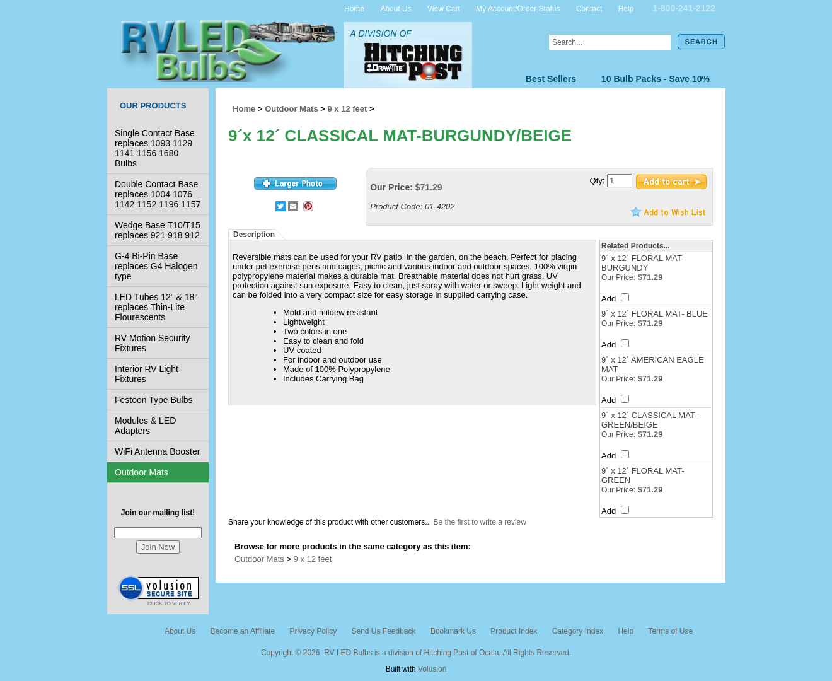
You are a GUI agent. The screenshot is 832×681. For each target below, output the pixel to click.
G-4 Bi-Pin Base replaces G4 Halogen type (156, 266)
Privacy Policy (313, 631)
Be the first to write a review (480, 522)
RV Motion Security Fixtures (152, 343)
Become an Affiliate (243, 631)
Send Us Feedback (383, 631)
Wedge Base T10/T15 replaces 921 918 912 (157, 230)
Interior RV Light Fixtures (146, 374)
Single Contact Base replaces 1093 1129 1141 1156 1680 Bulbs (155, 148)
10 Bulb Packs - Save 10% (655, 79)
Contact (589, 8)
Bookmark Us (453, 631)
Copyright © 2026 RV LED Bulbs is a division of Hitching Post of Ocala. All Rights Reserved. (416, 652)
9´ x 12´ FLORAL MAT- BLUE (654, 313)
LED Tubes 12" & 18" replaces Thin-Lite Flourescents (156, 307)
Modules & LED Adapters (145, 426)
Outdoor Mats (141, 472)
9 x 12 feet (347, 109)
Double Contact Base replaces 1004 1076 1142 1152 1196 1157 (157, 194)
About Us (395, 8)
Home (354, 8)
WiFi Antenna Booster (157, 451)
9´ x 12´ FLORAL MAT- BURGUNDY (642, 262)
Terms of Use (670, 631)
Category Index (577, 631)
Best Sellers (551, 79)
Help (626, 8)
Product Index (513, 631)
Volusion (432, 669)
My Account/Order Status (518, 8)
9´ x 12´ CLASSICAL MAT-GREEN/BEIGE (649, 419)
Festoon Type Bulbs (153, 400)
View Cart (443, 8)
